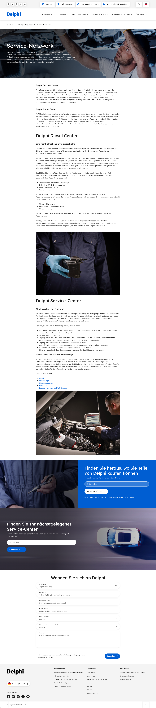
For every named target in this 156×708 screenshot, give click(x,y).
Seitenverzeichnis (125, 679)
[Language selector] (146, 4)
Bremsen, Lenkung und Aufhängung (53, 388)
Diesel (41, 378)
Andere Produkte (92, 693)
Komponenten (49, 14)
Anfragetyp (42, 584)
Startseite (10, 25)
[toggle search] (139, 4)
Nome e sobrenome (44, 600)
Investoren (90, 683)
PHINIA (89, 690)
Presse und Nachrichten (122, 14)
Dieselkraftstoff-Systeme (62, 686)
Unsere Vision (91, 676)
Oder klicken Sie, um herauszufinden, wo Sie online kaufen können (109, 497)
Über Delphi (142, 14)
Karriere (89, 686)
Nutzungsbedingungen (72, 655)
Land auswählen (44, 616)
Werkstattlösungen (80, 14)
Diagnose (64, 14)
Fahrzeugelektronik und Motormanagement (68, 672)
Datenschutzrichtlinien (44, 657)
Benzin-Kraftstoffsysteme (62, 683)
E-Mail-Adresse (43, 608)
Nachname (42, 592)
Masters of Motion (100, 14)
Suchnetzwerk (16, 550)
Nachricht (42, 633)
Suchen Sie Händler (96, 491)
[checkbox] (37, 655)
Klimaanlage (44, 381)
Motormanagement (46, 383)
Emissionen (43, 385)
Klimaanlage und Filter (61, 676)
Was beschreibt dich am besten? (48, 625)
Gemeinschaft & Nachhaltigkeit (97, 679)
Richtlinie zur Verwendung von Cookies (132, 672)
